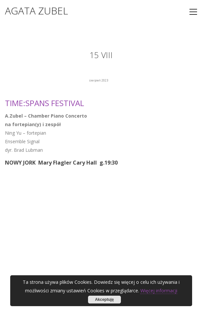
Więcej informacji (158, 290)
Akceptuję (104, 299)
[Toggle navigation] (193, 11)
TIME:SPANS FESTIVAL (44, 103)
